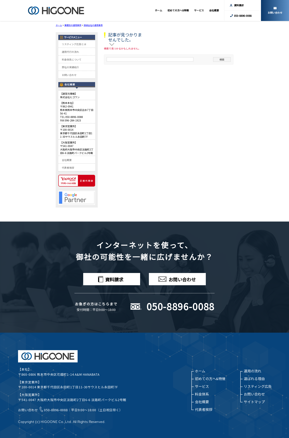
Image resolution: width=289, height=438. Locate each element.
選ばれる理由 (254, 379)
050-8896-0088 (243, 15)
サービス (199, 10)
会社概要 (214, 10)
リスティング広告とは (74, 44)
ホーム (158, 10)
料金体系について (71, 59)
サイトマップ (254, 402)
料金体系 (202, 394)
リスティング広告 (258, 386)
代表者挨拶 (68, 167)
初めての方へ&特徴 (178, 10)
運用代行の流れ (70, 52)
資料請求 (239, 5)
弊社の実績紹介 (70, 67)
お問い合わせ (275, 12)
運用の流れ (252, 371)
